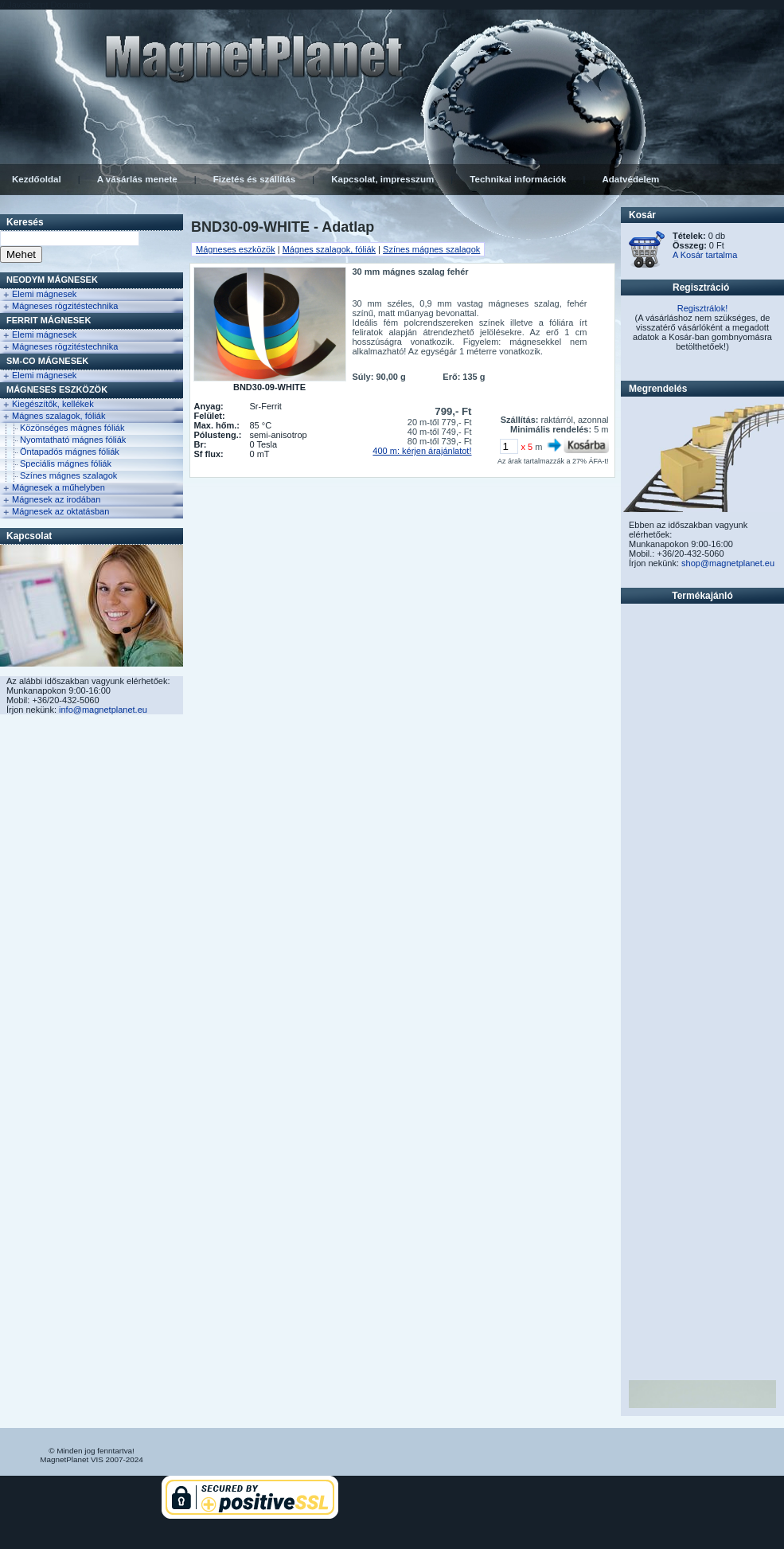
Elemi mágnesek (44, 294)
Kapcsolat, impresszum (382, 179)
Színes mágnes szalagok (68, 475)
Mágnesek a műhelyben (58, 487)
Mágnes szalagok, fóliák (58, 415)
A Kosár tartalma (705, 255)
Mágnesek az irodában (56, 499)
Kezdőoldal (36, 179)
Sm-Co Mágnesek (47, 361)
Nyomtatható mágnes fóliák (73, 439)
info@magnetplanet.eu (103, 709)
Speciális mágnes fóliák (65, 463)
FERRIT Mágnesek (48, 320)
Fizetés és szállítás (254, 179)
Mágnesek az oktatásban (60, 511)
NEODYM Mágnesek (52, 279)
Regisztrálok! (702, 308)
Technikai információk (518, 179)
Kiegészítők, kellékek (53, 404)
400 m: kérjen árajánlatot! (421, 451)
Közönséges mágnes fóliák (72, 427)
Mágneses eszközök (56, 389)
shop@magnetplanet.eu (727, 563)
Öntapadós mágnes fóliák (69, 451)
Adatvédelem (630, 179)
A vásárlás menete (137, 179)
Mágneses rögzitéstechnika (65, 306)
